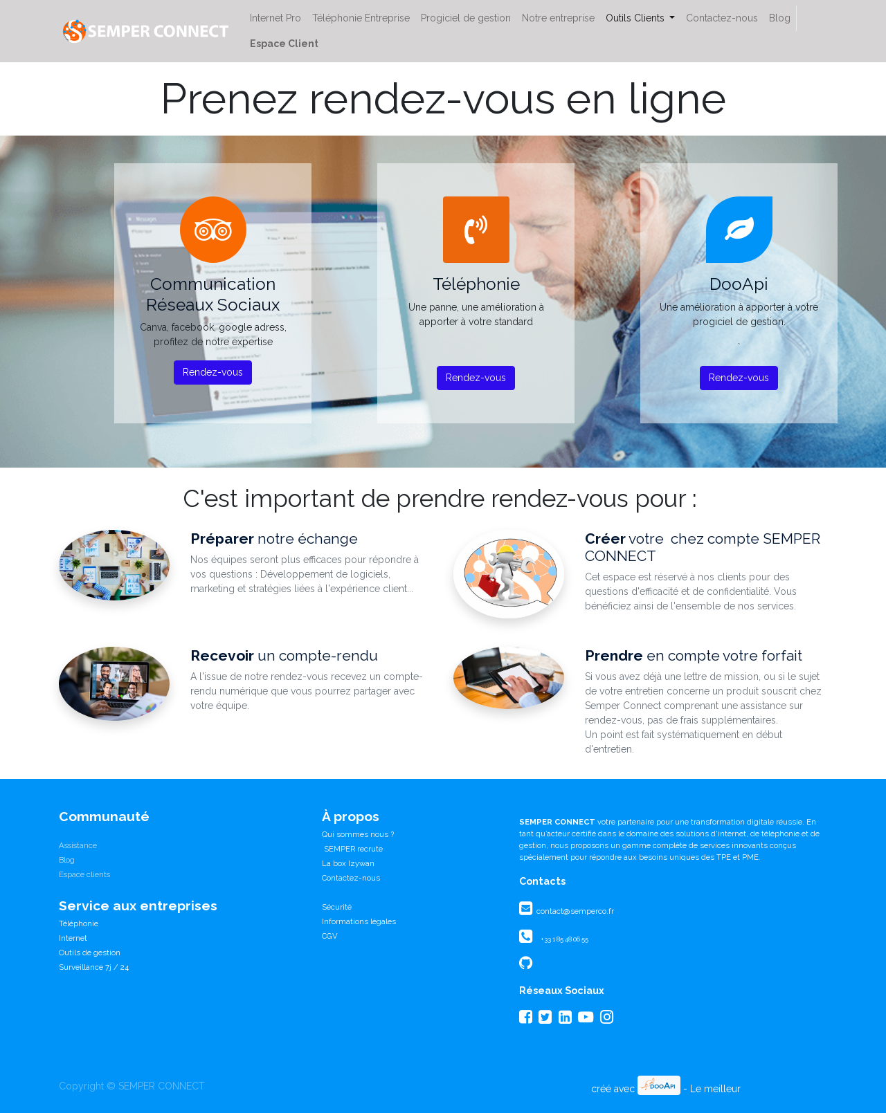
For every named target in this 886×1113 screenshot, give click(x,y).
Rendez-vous (213, 372)
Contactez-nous (351, 878)
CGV (330, 936)
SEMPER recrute (352, 849)
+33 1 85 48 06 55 (564, 939)
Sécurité (337, 907)
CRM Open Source (785, 1088)
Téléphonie (78, 923)
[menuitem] (275, 18)
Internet (73, 938)
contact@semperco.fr (574, 911)
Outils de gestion (89, 952)
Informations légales (359, 921)
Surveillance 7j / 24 (94, 967)
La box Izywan (348, 863)
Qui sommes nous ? (358, 834)
